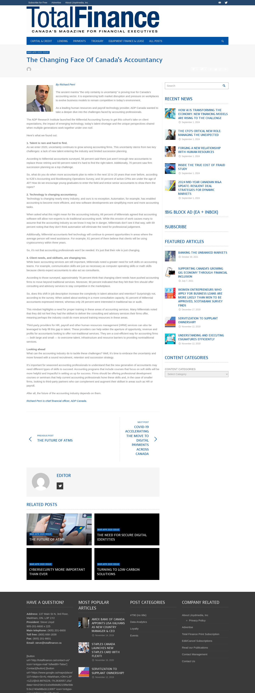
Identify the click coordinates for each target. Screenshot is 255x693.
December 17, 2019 (189, 309)
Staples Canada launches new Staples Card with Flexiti (106, 632)
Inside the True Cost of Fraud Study (201, 167)
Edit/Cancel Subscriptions (197, 622)
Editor (36, 69)
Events (134, 617)
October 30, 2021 (188, 257)
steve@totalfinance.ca (48, 624)
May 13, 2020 (50, 69)
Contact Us (188, 643)
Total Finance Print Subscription (200, 615)
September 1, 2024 (189, 122)
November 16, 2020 (103, 642)
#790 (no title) (138, 597)
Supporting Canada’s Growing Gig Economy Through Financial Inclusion (202, 273)
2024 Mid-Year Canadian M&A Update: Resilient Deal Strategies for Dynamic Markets (199, 188)
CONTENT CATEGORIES (180, 369)
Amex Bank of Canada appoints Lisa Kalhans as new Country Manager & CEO (108, 607)
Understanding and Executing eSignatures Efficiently (201, 337)
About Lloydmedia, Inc (195, 597)
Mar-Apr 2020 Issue (38, 52)
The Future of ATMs (47, 521)
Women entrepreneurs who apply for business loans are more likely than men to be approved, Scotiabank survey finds (200, 298)
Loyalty (134, 610)
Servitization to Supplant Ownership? (198, 320)
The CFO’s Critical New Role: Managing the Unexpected (199, 133)
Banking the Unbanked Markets (202, 253)
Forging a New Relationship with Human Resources (199, 150)
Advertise (187, 609)
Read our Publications (195, 629)
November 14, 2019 (103, 617)
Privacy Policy (197, 602)
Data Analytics (138, 603)
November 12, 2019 (189, 326)
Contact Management (194, 636)
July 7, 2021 (185, 281)
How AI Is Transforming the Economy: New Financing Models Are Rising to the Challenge (203, 114)
